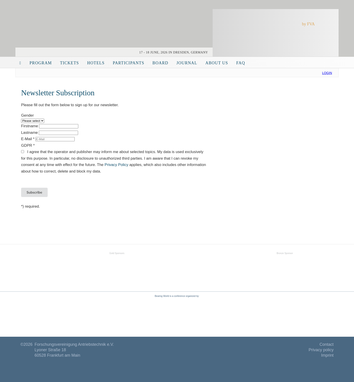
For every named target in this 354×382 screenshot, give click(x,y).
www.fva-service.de (217, 314)
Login (327, 73)
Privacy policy (321, 350)
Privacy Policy (117, 165)
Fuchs (284, 267)
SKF (60, 267)
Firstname (30, 126)
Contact (327, 344)
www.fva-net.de (134, 314)
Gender (27, 115)
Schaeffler (158, 267)
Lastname (30, 132)
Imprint (327, 355)
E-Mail (28, 139)
